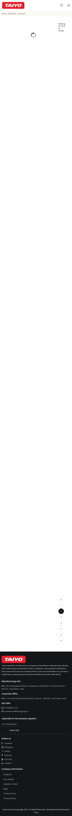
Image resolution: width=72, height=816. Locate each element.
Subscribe (14, 730)
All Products (12, 14)
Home (4, 14)
